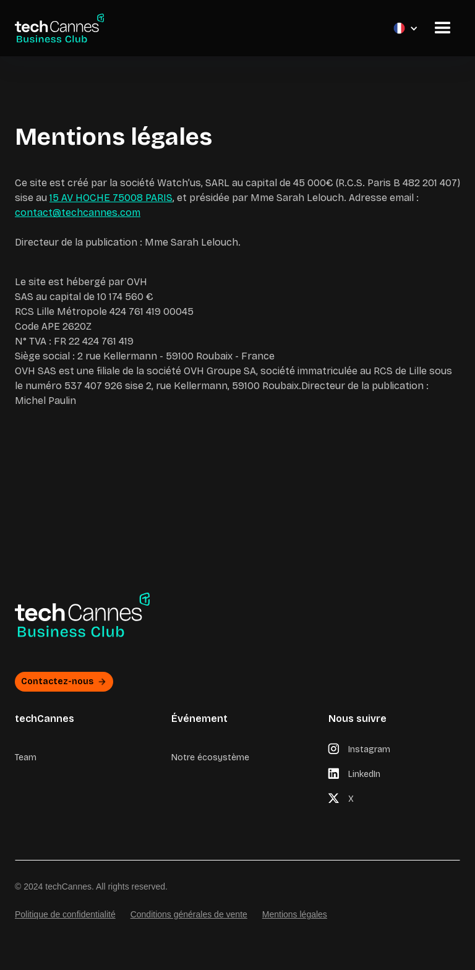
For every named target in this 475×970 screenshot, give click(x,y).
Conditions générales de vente (189, 914)
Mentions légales (294, 914)
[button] (265, 28)
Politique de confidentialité (65, 914)
